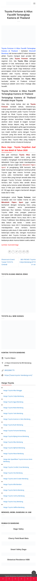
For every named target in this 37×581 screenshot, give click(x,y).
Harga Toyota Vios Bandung (12, 473)
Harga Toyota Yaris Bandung (13, 413)
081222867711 (9, 370)
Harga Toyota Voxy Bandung (13, 502)
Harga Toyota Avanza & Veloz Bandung (16, 419)
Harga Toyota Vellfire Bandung (13, 507)
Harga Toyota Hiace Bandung (13, 454)
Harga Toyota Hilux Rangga (12, 390)
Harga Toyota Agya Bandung (13, 402)
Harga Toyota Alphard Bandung (14, 448)
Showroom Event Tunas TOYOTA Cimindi (8, 262)
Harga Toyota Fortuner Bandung (14, 431)
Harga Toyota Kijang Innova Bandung (16, 436)
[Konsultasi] (34, 579)
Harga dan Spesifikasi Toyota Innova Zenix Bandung (17, 460)
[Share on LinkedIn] (27, 251)
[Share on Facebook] (13, 251)
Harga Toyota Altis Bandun (12, 484)
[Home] (3, 579)
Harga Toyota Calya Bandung (13, 396)
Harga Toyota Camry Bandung (13, 496)
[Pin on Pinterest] (23, 251)
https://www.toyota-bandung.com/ (18, 375)
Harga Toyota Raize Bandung (13, 408)
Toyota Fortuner (21, 58)
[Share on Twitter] (16, 251)
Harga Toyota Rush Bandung (13, 425)
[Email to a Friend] (20, 251)
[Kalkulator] (22, 579)
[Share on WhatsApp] (9, 251)
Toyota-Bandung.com (12, 576)
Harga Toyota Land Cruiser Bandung (15, 479)
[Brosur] (28, 579)
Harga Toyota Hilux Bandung (13, 442)
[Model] (9, 579)
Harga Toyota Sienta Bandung (13, 490)
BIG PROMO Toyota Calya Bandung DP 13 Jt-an (28, 262)
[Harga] (15, 579)
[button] (34, 3)
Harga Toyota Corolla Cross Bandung (16, 467)
